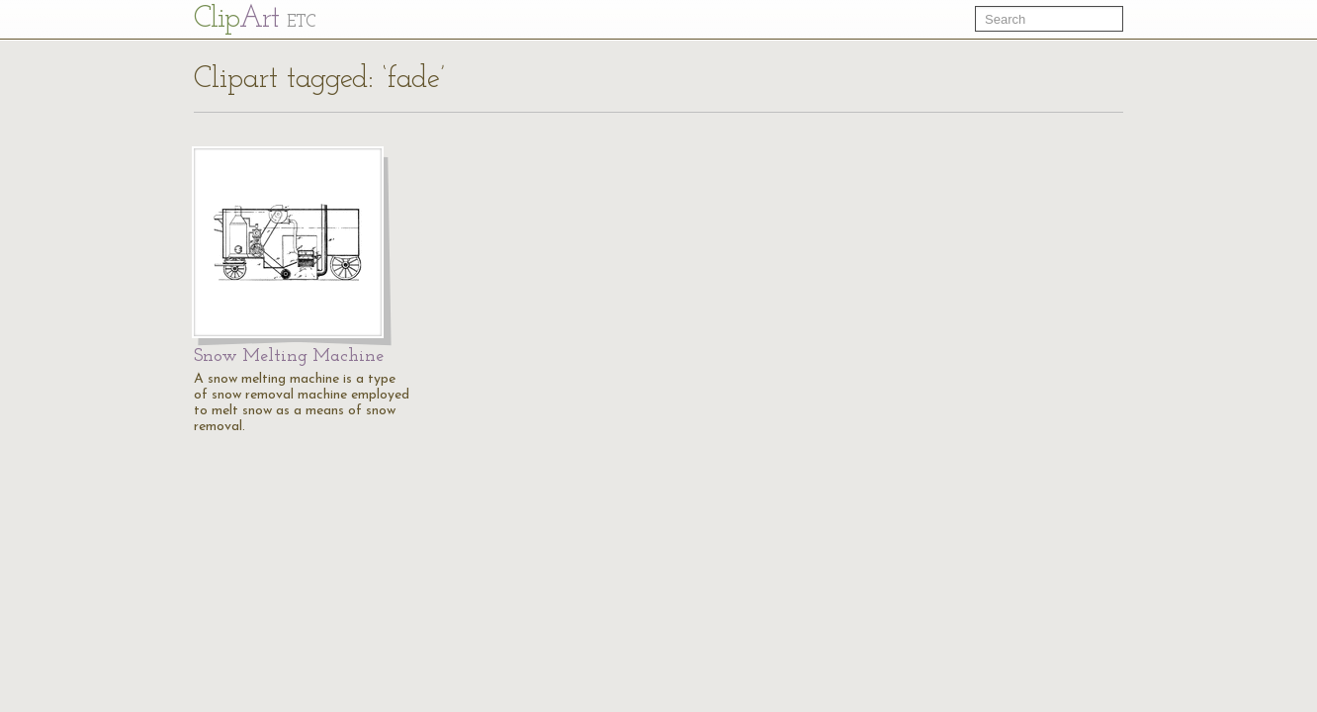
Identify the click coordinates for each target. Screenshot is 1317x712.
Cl (254, 19)
